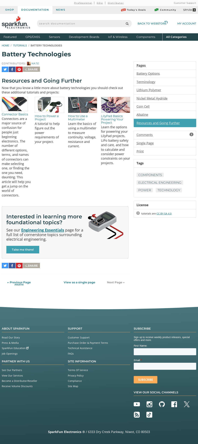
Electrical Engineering (160, 184)
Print (140, 152)
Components (145, 37)
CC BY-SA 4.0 (164, 215)
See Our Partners (12, 369)
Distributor (116, 3)
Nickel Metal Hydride (152, 99)
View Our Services (12, 374)
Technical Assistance (80, 347)
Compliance (75, 380)
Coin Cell (143, 107)
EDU (100, 3)
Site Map (73, 385)
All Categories (176, 37)
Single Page (145, 144)
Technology (169, 191)
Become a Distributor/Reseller (19, 380)
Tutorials (20, 45)
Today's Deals (133, 9)
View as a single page (79, 281)
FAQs (71, 352)
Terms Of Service (78, 369)
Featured (14, 37)
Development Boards (84, 37)
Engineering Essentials (42, 230)
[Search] (127, 23)
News (60, 9)
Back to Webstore (153, 23)
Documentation (35, 9)
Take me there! (23, 250)
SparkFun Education (15, 347)
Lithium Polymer (149, 90)
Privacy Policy (76, 374)
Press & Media (10, 342)
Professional (83, 3)
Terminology (146, 82)
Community (165, 9)
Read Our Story (11, 336)
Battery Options (148, 74)
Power (144, 191)
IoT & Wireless (118, 37)
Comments (165, 136)
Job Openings (10, 352)
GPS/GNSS (32, 37)
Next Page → (116, 281)
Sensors (54, 37)
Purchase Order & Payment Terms (88, 342)
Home (5, 45)
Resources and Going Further (158, 123)
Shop (9, 9)
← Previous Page (19, 282)
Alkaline (142, 115)
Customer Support (185, 3)
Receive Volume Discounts (17, 385)
